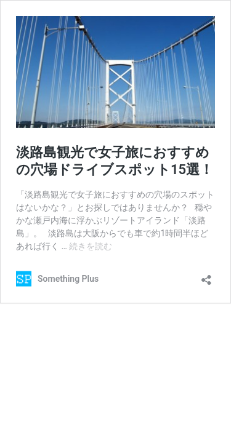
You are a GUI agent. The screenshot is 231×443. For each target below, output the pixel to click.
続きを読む (90, 246)
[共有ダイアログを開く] (206, 275)
